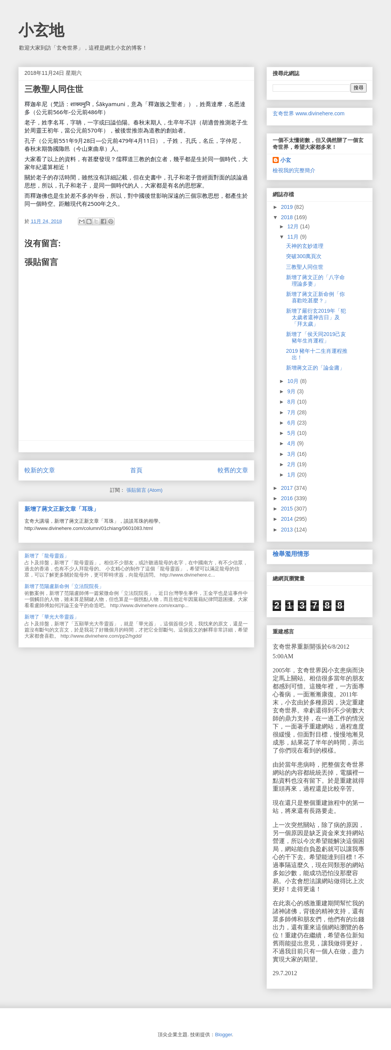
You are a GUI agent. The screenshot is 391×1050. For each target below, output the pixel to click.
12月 (293, 226)
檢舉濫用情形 (291, 553)
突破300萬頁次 (304, 256)
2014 (287, 519)
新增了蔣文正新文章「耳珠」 (61, 509)
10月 (293, 381)
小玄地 (41, 30)
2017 (287, 488)
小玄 (285, 160)
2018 (287, 217)
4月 (292, 443)
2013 (287, 530)
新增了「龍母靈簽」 (46, 556)
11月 (293, 237)
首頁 (136, 470)
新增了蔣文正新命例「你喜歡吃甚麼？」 (315, 297)
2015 (287, 509)
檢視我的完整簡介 (294, 170)
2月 (292, 464)
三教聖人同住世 (304, 267)
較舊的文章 (233, 470)
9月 (292, 391)
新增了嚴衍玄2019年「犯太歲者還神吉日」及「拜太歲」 (316, 317)
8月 (292, 402)
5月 (292, 433)
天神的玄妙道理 (304, 246)
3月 (292, 454)
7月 (292, 412)
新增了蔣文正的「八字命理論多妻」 (315, 280)
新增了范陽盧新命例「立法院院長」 (64, 586)
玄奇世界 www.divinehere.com (308, 113)
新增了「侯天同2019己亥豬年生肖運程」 (316, 337)
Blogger (223, 1034)
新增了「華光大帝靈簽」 (51, 617)
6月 (292, 423)
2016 (287, 498)
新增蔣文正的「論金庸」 (315, 368)
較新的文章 (39, 470)
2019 (287, 207)
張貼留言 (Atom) (144, 490)
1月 (292, 475)
